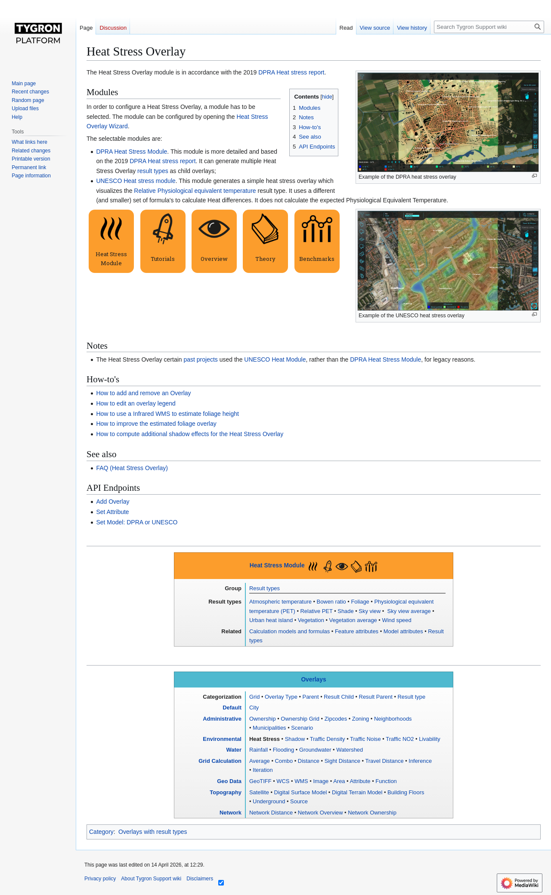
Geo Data (229, 781)
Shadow (295, 739)
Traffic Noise (365, 739)
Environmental (222, 739)
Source (299, 801)
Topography (225, 792)
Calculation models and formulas (289, 631)
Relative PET (316, 611)
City (254, 707)
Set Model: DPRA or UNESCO (136, 522)
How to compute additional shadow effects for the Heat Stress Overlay (189, 433)
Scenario (302, 728)
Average (259, 761)
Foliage (360, 601)
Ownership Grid (300, 718)
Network (230, 812)
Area (339, 781)
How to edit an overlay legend (135, 403)
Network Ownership (372, 812)
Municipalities (269, 728)
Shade (345, 611)
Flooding (283, 749)
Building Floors (405, 792)
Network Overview (320, 812)
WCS (282, 781)
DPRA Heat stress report (291, 72)
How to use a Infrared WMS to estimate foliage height (167, 413)
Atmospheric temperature (280, 601)
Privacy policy (100, 879)
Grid (254, 697)
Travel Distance (384, 761)
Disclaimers (199, 879)
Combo (284, 761)
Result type (412, 697)
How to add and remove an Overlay (143, 393)
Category (101, 831)
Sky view (370, 611)
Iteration (263, 770)
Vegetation (311, 620)
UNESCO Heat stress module (135, 180)
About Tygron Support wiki (151, 879)
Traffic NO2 (400, 739)
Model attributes (403, 631)
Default (232, 707)
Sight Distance (342, 761)
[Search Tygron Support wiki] (489, 27)
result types (152, 170)
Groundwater (315, 749)
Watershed (349, 749)
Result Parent (376, 697)
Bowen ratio (331, 601)
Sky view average (408, 611)
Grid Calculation (219, 761)
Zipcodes (336, 718)
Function (386, 781)
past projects (200, 359)
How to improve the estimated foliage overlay (156, 423)
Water (233, 749)
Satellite (259, 792)
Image (320, 781)
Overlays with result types (152, 831)
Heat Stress (264, 739)
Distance (308, 761)
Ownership (262, 718)
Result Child (339, 697)
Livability (429, 739)
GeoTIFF (260, 781)
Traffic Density (327, 739)
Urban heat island (271, 620)
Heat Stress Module (277, 565)
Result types (264, 588)
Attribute (360, 781)
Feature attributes (356, 631)
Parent (311, 697)
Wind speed (396, 620)
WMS (301, 781)
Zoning (360, 718)
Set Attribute (112, 511)
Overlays (313, 679)
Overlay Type (281, 697)
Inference (420, 761)
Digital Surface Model (300, 792)
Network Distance (271, 812)
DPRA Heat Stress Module (131, 151)
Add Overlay (112, 501)
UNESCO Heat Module (275, 359)
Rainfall (258, 749)
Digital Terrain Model (357, 792)
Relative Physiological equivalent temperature (195, 190)
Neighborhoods (393, 718)
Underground (269, 801)
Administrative (222, 718)
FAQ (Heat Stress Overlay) (131, 468)
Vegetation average (353, 620)
